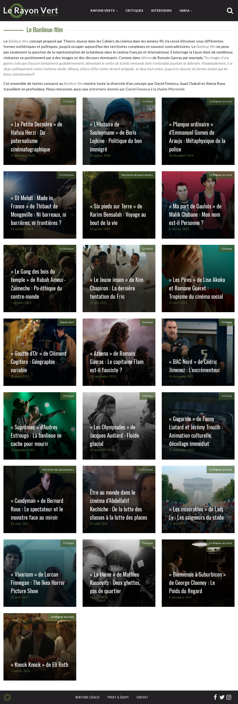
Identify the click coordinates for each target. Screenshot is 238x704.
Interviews (161, 10)
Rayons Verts (103, 10)
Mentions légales (87, 697)
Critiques (134, 10)
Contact (142, 697)
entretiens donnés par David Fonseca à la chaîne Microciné (137, 89)
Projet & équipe (118, 697)
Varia (184, 10)
